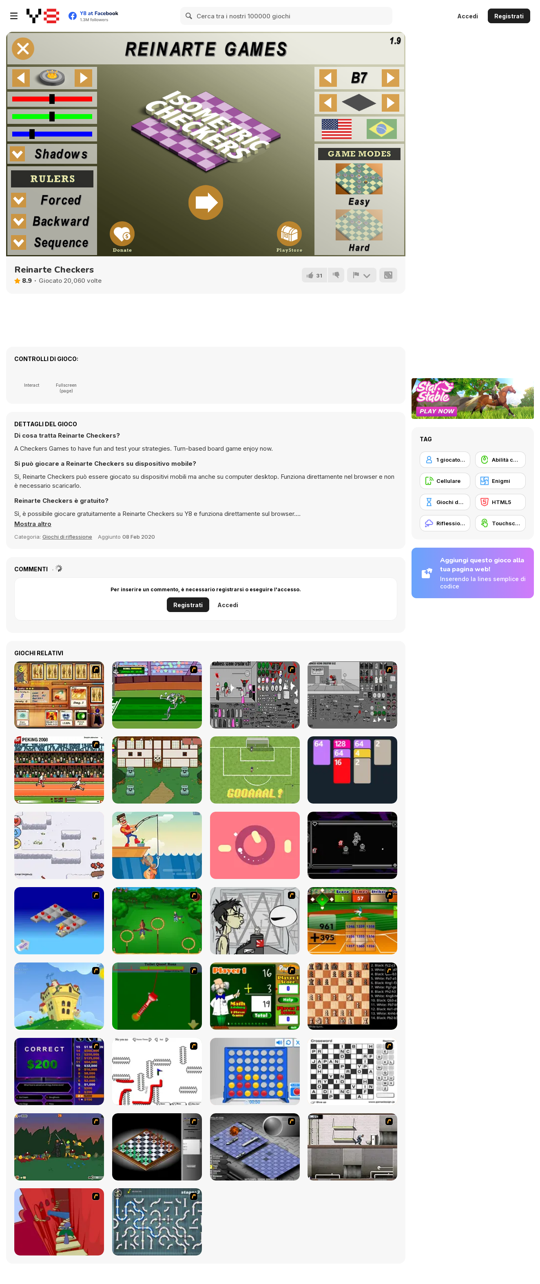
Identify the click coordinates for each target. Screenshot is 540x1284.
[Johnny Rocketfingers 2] (255, 920)
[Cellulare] (445, 481)
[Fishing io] (157, 845)
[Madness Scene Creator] (255, 695)
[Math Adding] (255, 996)
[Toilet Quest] (157, 996)
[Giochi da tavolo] (445, 502)
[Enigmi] (500, 481)
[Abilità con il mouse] (500, 459)
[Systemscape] (352, 845)
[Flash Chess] (157, 1146)
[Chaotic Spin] (255, 845)
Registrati (509, 16)
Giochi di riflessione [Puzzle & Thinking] (67, 536)
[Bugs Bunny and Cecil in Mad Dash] (157, 695)
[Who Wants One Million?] (59, 1071)
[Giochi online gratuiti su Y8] (43, 16)
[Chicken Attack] (59, 996)
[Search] (189, 16)
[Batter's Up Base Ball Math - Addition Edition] (352, 920)
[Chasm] (59, 1221)
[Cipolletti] (255, 770)
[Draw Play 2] (157, 1071)
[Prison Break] (352, 1146)
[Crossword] (352, 1071)
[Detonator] (59, 920)
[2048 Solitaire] (352, 770)
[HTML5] (500, 502)
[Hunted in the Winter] (59, 845)
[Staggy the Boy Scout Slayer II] (59, 1146)
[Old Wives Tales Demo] (157, 770)
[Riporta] (361, 275)
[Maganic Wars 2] (59, 695)
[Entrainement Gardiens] (157, 920)
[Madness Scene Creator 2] (352, 695)
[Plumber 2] (157, 1221)
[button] (32, 524)
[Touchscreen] (500, 523)
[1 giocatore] (445, 459)
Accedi (467, 16)
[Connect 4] (255, 1071)
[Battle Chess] (352, 996)
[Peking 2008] (59, 770)
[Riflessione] (445, 523)
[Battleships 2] (255, 1146)
